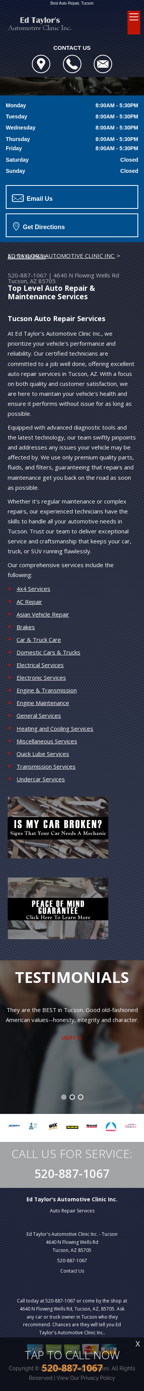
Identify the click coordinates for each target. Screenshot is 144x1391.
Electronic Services (41, 677)
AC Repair (29, 601)
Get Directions (39, 226)
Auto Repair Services (72, 1210)
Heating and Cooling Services (55, 728)
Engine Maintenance (43, 703)
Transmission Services (46, 766)
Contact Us (72, 1271)
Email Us (32, 198)
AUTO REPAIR (27, 256)
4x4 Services (33, 588)
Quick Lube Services (43, 754)
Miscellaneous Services (47, 741)
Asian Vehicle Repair (43, 614)
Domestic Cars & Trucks (48, 652)
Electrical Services (40, 665)
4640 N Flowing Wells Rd (86, 275)
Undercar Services (41, 779)
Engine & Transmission (47, 690)
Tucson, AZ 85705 (32, 281)
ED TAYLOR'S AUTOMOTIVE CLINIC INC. (61, 255)
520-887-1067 (27, 275)
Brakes (26, 627)
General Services (39, 715)
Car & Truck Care (39, 639)
